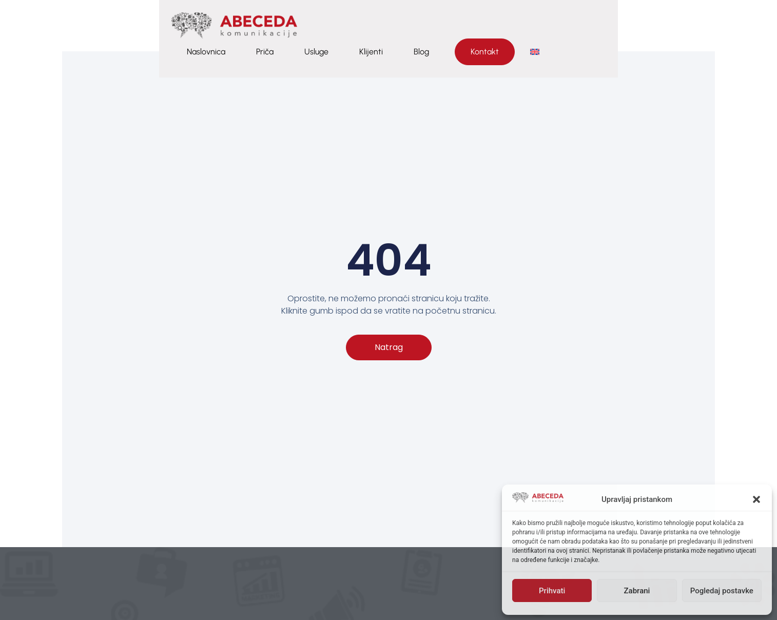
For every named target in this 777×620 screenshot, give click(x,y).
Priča (474, 25)
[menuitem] (745, 25)
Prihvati (552, 590)
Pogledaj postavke (721, 590)
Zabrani (637, 590)
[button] (756, 499)
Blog (631, 25)
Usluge (526, 25)
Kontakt (695, 25)
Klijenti (581, 25)
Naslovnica (416, 25)
